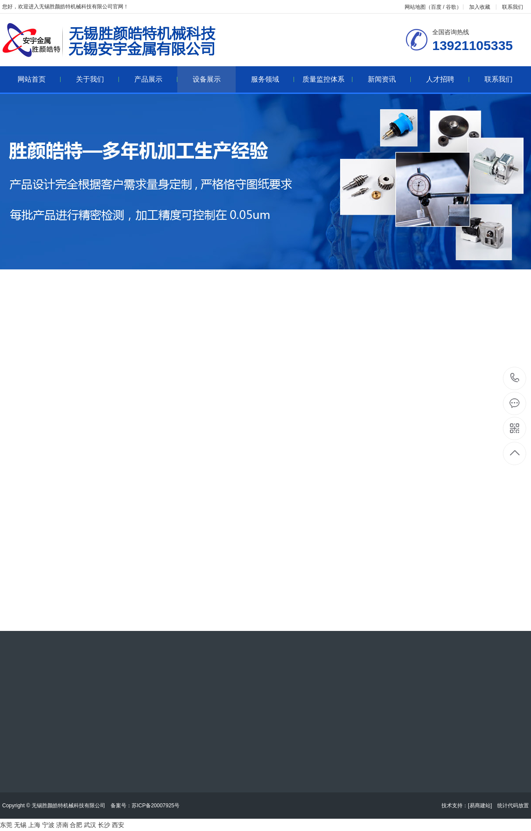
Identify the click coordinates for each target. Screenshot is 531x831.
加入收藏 (479, 7)
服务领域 (272, 79)
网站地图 (415, 7)
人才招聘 (448, 79)
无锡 (20, 824)
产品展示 (156, 79)
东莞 (6, 824)
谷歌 (451, 7)
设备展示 (207, 79)
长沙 (104, 824)
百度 (436, 7)
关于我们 (97, 79)
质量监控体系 (327, 79)
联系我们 (512, 7)
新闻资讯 (389, 79)
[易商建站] (480, 805)
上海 (34, 824)
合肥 (76, 824)
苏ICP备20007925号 (155, 805)
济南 (62, 824)
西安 (118, 824)
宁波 (48, 824)
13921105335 (515, 378)
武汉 (90, 824)
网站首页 (39, 79)
